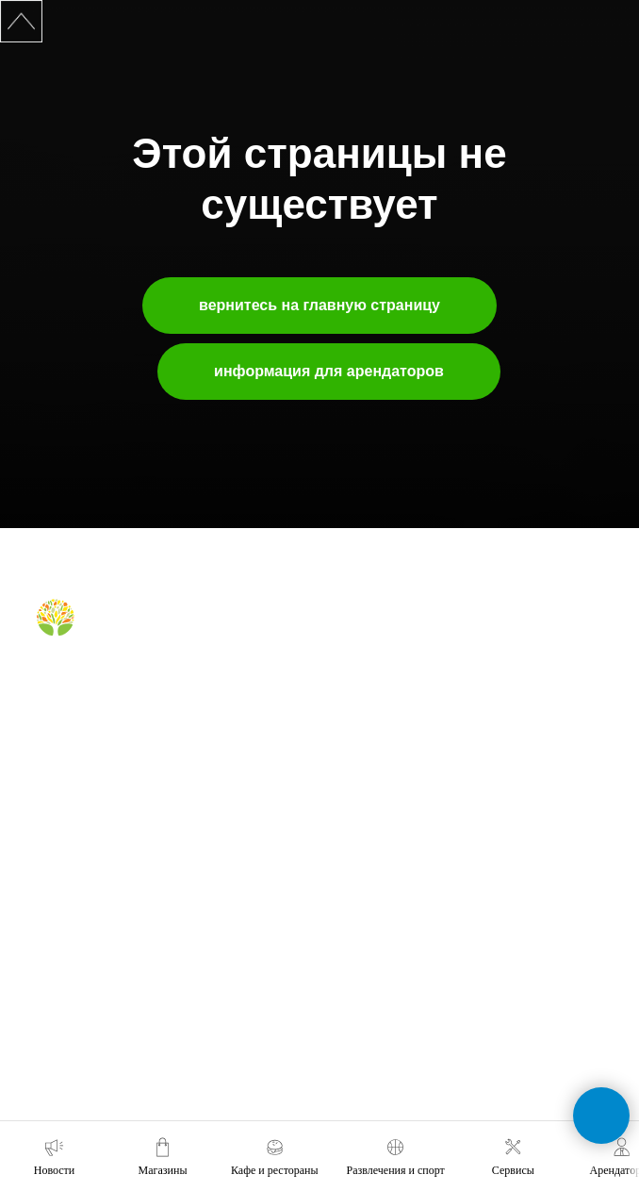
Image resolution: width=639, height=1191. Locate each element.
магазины (363, 638)
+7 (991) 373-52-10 (386, 945)
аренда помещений (88, 867)
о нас (50, 840)
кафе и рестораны (386, 664)
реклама (59, 895)
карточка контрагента (93, 1002)
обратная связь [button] (378, 840)
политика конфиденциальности (119, 1029)
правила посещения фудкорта (417, 763)
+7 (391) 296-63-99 (386, 998)
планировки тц (75, 921)
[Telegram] (79, 680)
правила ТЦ (68, 948)
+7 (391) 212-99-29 (386, 893)
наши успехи (70, 975)
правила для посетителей (405, 692)
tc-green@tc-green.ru (395, 1050)
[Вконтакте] (48, 680)
